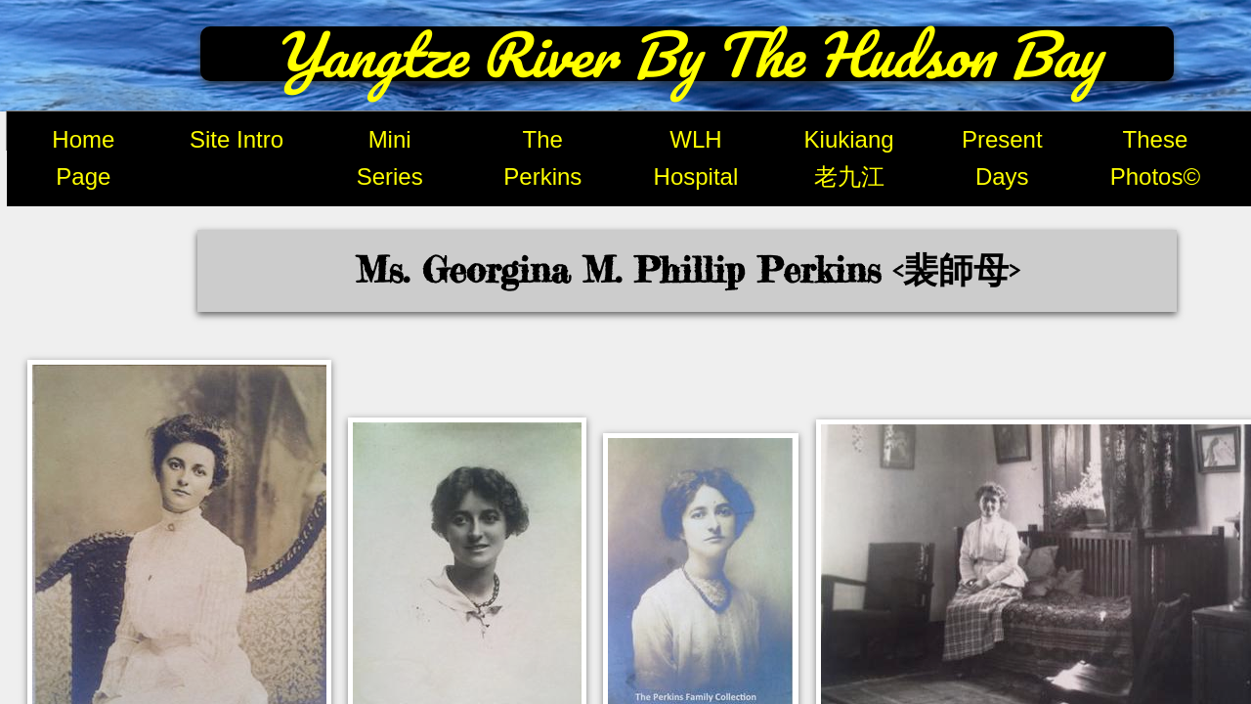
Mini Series (390, 158)
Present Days (1002, 158)
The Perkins (542, 158)
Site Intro (236, 139)
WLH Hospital (696, 158)
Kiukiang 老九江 (849, 158)
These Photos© (1155, 158)
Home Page (83, 158)
